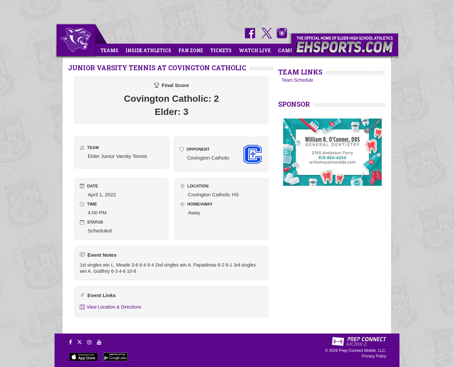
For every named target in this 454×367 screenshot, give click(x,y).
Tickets (221, 50)
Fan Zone (190, 50)
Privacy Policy (374, 356)
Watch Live (255, 50)
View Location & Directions (110, 307)
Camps (287, 50)
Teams (109, 50)
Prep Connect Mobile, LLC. (362, 350)
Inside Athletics (148, 50)
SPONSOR (294, 104)
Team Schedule (297, 80)
